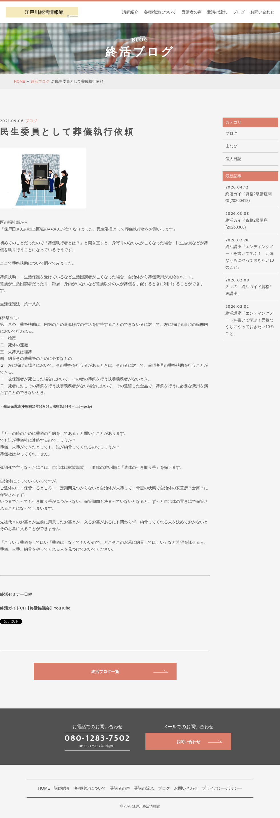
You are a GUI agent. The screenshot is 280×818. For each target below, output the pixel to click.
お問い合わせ (262, 12)
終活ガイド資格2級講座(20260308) (250, 219)
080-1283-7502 (97, 738)
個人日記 (233, 158)
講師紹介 (130, 12)
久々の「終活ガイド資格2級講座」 (250, 286)
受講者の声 (192, 12)
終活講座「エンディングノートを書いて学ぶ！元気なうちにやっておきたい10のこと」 (250, 319)
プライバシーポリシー (222, 788)
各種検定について (160, 12)
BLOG (140, 40)
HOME (19, 81)
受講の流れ (217, 12)
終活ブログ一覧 (129, 671)
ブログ (239, 12)
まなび (231, 146)
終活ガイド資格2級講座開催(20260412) (250, 193)
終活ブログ (40, 81)
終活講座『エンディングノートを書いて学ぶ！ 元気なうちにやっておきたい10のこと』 (250, 253)
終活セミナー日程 (16, 594)
